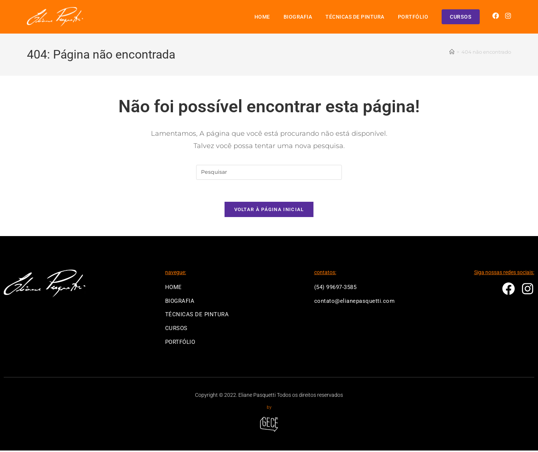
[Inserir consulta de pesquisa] (269, 172)
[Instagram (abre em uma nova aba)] (508, 15)
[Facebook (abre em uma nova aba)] (495, 15)
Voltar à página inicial (269, 210)
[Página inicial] (451, 52)
